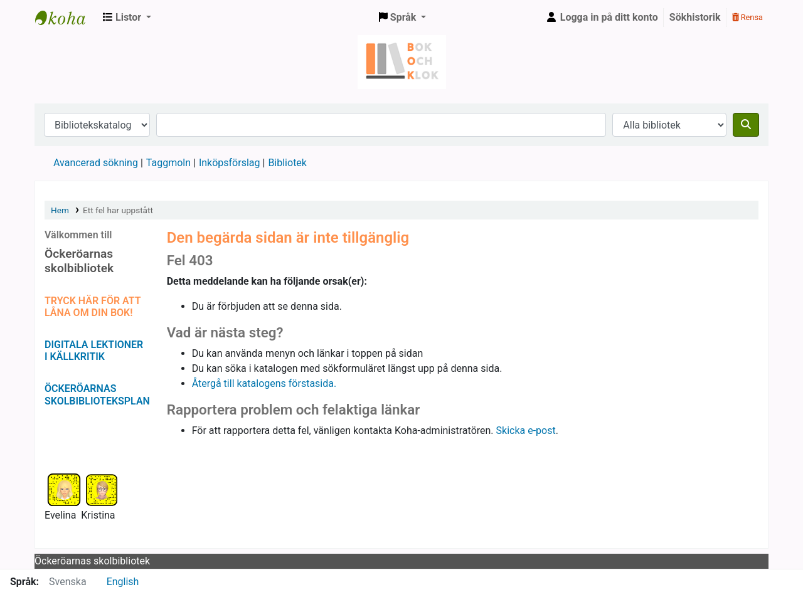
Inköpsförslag (229, 163)
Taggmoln (168, 163)
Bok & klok (66, 17)
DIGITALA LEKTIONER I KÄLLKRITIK (94, 350)
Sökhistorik (695, 17)
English (123, 582)
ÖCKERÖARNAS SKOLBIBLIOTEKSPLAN (97, 394)
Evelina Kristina (80, 515)
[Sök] (746, 125)
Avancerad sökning (95, 163)
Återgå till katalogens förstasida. (264, 383)
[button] (127, 17)
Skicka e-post (526, 430)
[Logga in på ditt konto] (601, 17)
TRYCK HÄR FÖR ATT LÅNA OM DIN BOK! (93, 307)
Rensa (747, 17)
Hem (60, 210)
